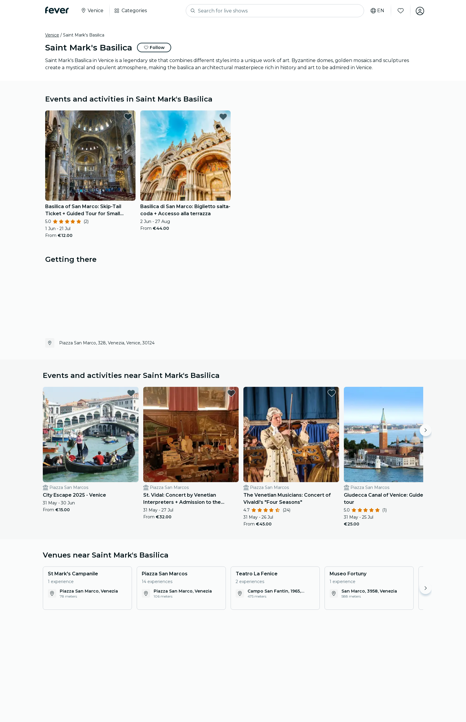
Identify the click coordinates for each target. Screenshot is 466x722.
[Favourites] (400, 11)
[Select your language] (377, 10)
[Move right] (426, 430)
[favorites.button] (128, 117)
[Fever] (57, 10)
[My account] (419, 11)
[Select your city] (92, 11)
